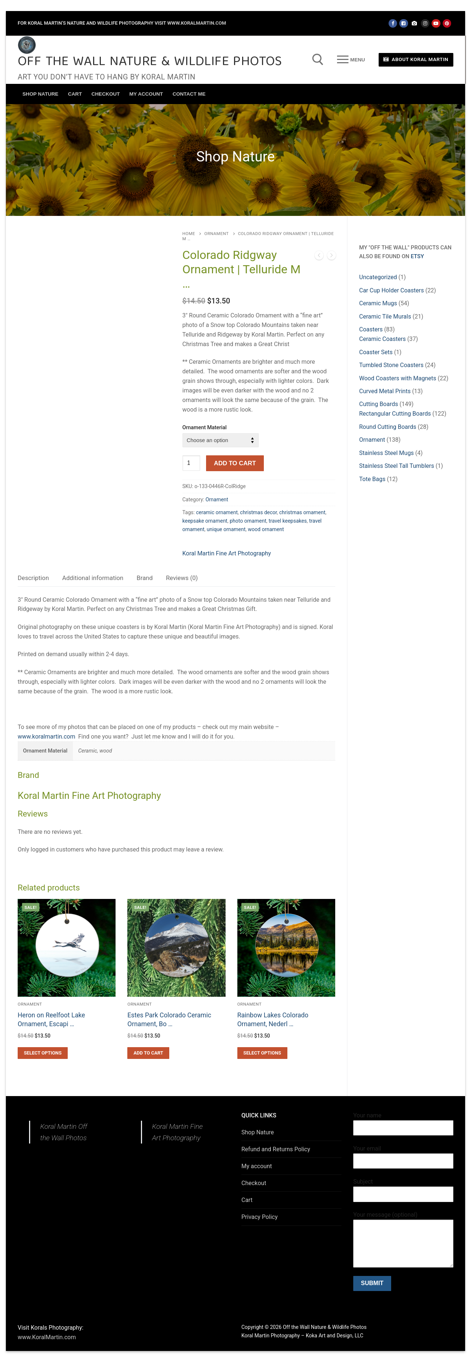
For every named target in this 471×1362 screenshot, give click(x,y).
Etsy (417, 256)
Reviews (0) (182, 578)
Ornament (216, 233)
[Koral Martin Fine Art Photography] (414, 23)
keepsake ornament (205, 521)
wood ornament (266, 529)
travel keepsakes (288, 521)
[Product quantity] (191, 463)
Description (33, 578)
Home (189, 233)
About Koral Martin (415, 59)
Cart (246, 1199)
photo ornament (248, 521)
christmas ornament (302, 512)
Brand (145, 578)
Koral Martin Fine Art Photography (227, 553)
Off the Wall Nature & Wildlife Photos (150, 62)
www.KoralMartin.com (196, 23)
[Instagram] (425, 23)
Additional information (92, 578)
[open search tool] (318, 59)
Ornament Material (205, 427)
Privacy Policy (259, 1216)
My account (256, 1166)
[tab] (33, 578)
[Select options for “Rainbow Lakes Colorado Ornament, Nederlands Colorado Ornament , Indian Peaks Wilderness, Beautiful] (262, 1053)
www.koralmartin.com (46, 736)
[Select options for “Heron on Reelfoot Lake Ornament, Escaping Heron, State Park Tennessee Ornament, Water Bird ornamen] (43, 1053)
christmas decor (258, 512)
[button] (148, 1053)
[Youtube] (436, 23)
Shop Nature (257, 1132)
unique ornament (226, 529)
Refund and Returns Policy (275, 1149)
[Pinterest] (447, 23)
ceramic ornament (217, 512)
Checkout (253, 1183)
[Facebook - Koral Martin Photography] (403, 23)
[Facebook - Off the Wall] (393, 23)
